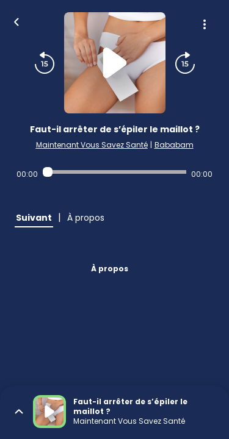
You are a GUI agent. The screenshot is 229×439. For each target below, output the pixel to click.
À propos (109, 268)
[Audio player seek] (114, 172)
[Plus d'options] (204, 24)
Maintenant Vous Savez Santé (92, 145)
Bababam (174, 145)
